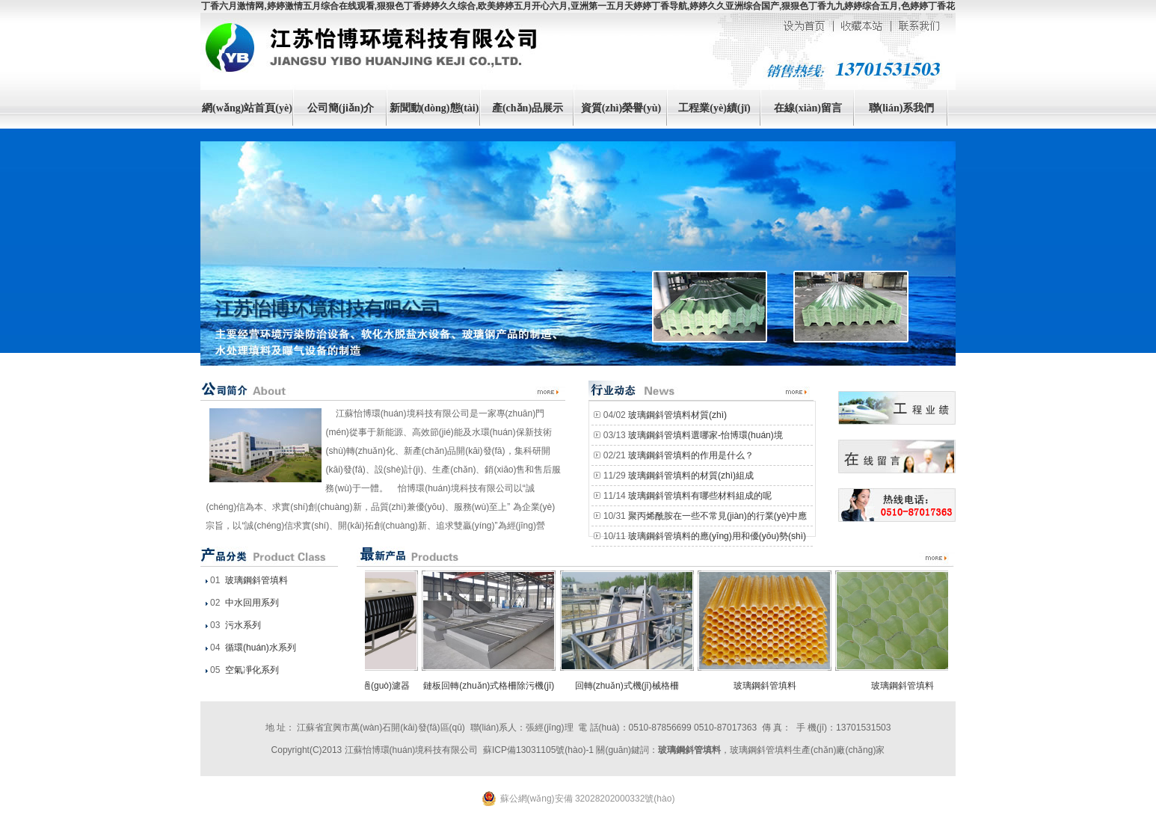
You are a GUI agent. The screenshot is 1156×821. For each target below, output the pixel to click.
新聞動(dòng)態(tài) (434, 108)
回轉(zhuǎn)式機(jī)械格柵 (630, 685)
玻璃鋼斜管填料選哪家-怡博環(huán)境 (705, 435)
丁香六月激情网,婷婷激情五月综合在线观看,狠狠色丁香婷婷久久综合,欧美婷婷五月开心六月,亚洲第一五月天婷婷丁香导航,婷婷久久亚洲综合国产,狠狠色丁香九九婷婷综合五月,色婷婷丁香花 (577, 6)
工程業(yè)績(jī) (714, 108)
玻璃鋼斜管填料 (255, 580)
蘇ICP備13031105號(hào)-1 (538, 750)
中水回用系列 (251, 602)
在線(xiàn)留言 (808, 108)
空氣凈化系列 (251, 670)
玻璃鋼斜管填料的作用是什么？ (691, 455)
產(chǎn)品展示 (527, 108)
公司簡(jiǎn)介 (341, 108)
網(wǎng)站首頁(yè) (247, 108)
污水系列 (242, 625)
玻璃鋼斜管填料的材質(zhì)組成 (691, 475)
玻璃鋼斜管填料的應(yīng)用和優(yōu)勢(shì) (717, 536)
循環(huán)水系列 (259, 647)
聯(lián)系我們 (902, 108)
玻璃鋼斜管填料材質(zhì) (677, 415)
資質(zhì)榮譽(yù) (621, 108)
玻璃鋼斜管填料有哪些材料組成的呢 (700, 496)
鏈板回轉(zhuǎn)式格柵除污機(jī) (491, 685)
